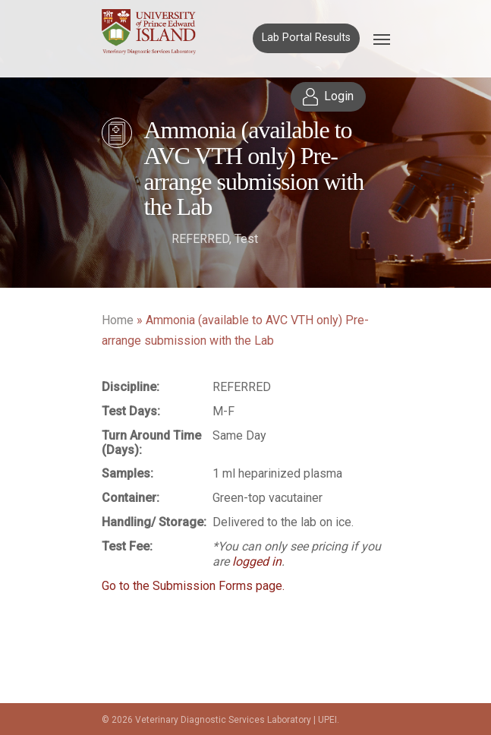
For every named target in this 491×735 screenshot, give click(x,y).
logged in (257, 561)
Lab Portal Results (306, 37)
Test (246, 239)
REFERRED (200, 239)
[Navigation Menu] (381, 38)
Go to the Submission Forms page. (193, 586)
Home (118, 320)
